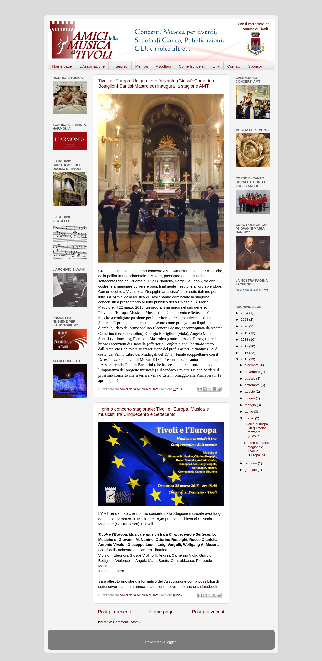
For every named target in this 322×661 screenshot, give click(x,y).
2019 (245, 333)
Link (216, 66)
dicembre (252, 365)
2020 (245, 326)
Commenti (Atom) (126, 622)
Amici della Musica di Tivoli (252, 289)
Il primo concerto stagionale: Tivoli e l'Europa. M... (256, 449)
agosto (250, 391)
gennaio (251, 470)
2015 (245, 359)
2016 (245, 353)
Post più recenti (114, 611)
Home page (62, 66)
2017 (245, 346)
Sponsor (255, 66)
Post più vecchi (208, 611)
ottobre (250, 378)
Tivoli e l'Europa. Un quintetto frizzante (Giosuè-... (256, 430)
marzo (250, 418)
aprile (249, 411)
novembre (253, 372)
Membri (141, 66)
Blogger (170, 642)
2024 (245, 313)
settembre (253, 385)
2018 (245, 339)
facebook (209, 587)
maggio (251, 405)
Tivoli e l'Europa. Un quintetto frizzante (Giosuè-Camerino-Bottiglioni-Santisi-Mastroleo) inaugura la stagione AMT (157, 83)
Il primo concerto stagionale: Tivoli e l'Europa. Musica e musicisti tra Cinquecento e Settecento (153, 412)
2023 (245, 319)
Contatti (234, 66)
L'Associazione (92, 66)
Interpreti (119, 66)
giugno (250, 398)
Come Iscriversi (192, 66)
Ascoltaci (163, 66)
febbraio (251, 463)
